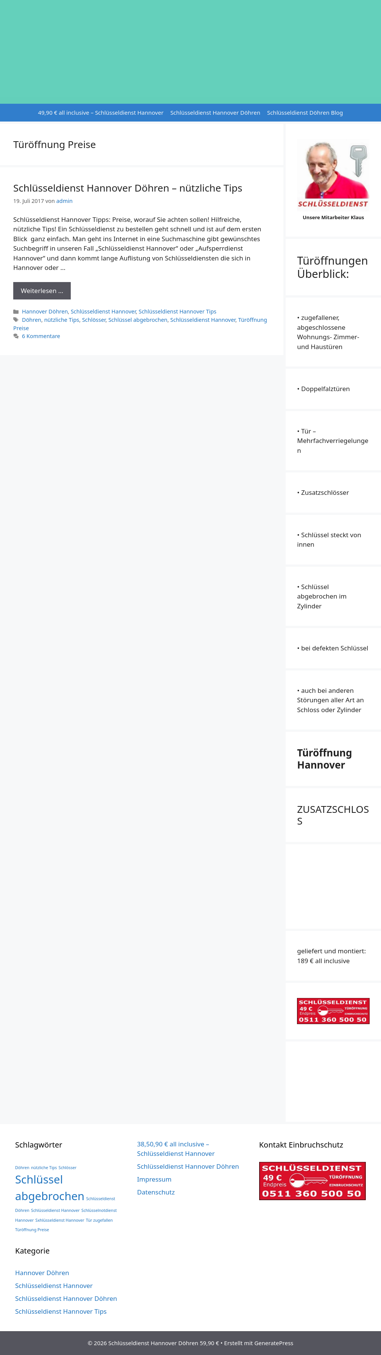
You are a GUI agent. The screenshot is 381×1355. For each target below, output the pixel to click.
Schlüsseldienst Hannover (103, 311)
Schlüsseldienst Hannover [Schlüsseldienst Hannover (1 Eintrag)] (55, 1210)
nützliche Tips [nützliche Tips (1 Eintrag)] (44, 1167)
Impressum (154, 1179)
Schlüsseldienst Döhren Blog (305, 112)
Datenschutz (156, 1192)
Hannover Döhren (45, 311)
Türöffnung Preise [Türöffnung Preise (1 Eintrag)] (32, 1229)
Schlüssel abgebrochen (137, 319)
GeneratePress (273, 1343)
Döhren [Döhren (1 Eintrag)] (22, 1167)
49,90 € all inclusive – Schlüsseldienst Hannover (100, 112)
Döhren (31, 319)
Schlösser (94, 319)
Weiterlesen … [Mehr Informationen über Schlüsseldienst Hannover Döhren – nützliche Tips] (42, 290)
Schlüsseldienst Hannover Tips (177, 311)
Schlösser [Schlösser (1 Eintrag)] (67, 1167)
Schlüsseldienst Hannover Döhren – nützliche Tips (127, 188)
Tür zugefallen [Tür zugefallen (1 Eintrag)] (99, 1220)
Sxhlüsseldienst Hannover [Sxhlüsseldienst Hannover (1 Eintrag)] (60, 1220)
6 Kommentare (41, 336)
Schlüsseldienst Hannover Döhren (215, 112)
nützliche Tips (61, 319)
